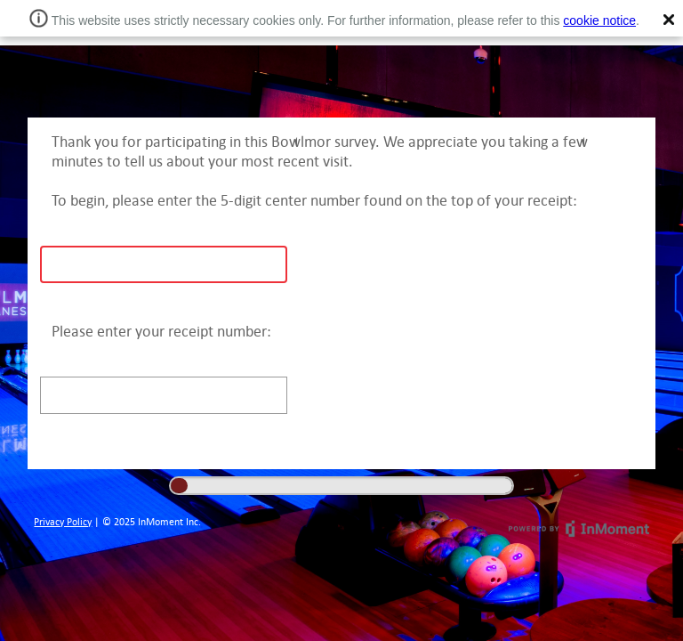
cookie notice (599, 20)
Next (360, 440)
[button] (668, 19)
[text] (163, 264)
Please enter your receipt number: (161, 331)
